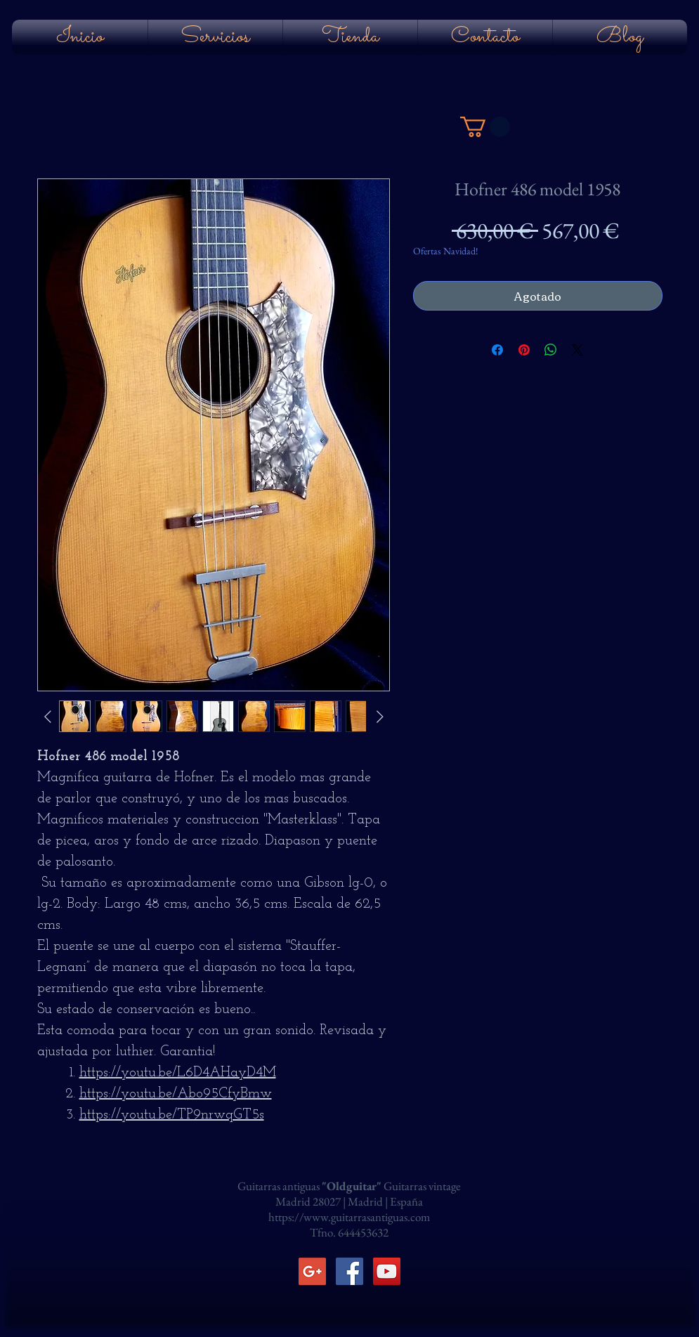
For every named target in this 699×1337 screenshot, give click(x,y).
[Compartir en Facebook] (497, 349)
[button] (485, 127)
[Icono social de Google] (312, 1271)
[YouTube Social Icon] (386, 1271)
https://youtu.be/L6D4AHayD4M (177, 1073)
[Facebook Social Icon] (349, 1271)
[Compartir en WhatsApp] (550, 349)
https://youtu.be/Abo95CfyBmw (175, 1094)
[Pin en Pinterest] (524, 349)
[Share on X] (577, 349)
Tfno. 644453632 (349, 1232)
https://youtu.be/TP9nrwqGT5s (171, 1115)
